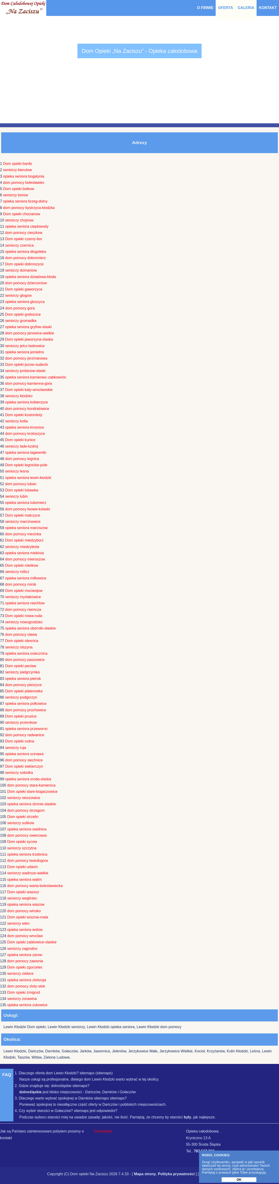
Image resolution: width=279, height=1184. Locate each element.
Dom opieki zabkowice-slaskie (31, 942)
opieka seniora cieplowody (27, 226)
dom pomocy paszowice (25, 660)
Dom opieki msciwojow (24, 591)
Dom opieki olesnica (21, 641)
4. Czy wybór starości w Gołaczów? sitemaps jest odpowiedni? (66, 1111)
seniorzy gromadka (20, 321)
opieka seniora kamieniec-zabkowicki (35, 377)
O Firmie (205, 8)
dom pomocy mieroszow (25, 559)
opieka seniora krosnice (24, 427)
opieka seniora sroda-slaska (28, 779)
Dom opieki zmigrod (23, 992)
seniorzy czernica (19, 245)
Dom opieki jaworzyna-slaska (29, 339)
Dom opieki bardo (17, 164)
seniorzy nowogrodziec (24, 622)
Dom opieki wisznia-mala (27, 917)
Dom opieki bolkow (18, 189)
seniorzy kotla (16, 421)
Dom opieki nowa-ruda (23, 616)
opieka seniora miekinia (24, 553)
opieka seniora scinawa (24, 754)
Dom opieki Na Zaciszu (89, 1174)
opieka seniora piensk (23, 679)
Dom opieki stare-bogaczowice (32, 791)
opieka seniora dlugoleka (25, 252)
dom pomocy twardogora (27, 861)
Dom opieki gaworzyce (23, 289)
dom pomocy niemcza (23, 610)
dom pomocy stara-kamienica (31, 785)
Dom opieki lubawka (21, 490)
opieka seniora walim (24, 879)
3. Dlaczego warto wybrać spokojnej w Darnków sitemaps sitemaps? (71, 1098)
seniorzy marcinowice (22, 522)
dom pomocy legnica (22, 459)
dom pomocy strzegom (26, 810)
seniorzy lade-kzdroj (21, 446)
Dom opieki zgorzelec (25, 967)
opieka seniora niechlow (25, 603)
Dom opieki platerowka (24, 691)
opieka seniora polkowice (25, 704)
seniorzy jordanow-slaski (25, 371)
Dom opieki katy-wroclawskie (28, 390)
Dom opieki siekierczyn (24, 766)
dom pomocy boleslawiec (23, 183)
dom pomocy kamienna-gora (28, 383)
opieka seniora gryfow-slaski (28, 327)
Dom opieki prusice (21, 716)
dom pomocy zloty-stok (26, 986)
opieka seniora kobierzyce (26, 402)
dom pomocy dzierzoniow (26, 283)
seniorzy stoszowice (23, 798)
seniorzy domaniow (21, 270)
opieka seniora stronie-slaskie (31, 804)
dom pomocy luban (20, 484)
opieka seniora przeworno (26, 729)
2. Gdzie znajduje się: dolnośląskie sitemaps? (52, 1086)
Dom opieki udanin (22, 867)
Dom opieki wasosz (23, 892)
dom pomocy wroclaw (25, 936)
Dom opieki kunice (20, 440)
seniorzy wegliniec (22, 898)
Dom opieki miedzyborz (24, 540)
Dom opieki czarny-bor (23, 239)
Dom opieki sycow (22, 842)
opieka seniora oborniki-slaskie (30, 628)
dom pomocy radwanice (24, 735)
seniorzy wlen (18, 923)
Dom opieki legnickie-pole (26, 465)
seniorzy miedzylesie (22, 547)
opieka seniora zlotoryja (26, 980)
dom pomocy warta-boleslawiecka (35, 886)
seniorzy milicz (17, 572)
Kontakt (268, 8)
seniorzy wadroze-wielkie (27, 873)
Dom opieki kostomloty (23, 415)
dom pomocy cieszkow (23, 233)
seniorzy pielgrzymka (22, 672)
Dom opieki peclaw (20, 666)
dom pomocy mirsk (20, 584)
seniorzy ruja (15, 748)
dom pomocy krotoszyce (25, 434)
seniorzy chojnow (19, 220)
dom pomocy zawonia (25, 961)
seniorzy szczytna (21, 848)
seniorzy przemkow (21, 722)
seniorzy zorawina (22, 999)
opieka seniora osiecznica (26, 653)
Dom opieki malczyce (22, 515)
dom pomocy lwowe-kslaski (27, 509)
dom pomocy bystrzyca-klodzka (29, 208)
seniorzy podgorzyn (21, 697)
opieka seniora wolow (25, 930)
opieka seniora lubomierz (25, 503)
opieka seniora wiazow (25, 904)
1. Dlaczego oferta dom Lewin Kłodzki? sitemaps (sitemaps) (64, 1073)
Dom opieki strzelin (22, 817)
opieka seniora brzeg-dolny (25, 201)
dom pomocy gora (20, 308)
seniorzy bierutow (17, 170)
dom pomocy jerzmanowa (26, 358)
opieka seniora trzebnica (27, 854)
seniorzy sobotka (19, 773)
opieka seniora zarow (24, 955)
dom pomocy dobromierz (25, 258)
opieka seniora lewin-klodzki (28, 478)
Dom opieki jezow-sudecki (26, 364)
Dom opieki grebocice (23, 314)
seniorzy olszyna (18, 647)
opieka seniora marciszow (26, 528)
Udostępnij (222, 1174)
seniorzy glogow (18, 295)
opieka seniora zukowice (27, 1005)
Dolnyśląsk (103, 1131)
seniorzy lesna (17, 471)
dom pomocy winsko (24, 911)
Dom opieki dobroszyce (24, 264)
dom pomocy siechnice (24, 760)
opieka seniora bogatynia (23, 176)
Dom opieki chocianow (21, 214)
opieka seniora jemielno (24, 352)
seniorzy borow (15, 195)
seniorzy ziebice (20, 973)
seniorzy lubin (16, 496)
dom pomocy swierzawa (27, 835)
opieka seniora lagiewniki (25, 452)
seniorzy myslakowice (23, 597)
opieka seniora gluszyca (25, 302)
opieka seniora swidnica (26, 829)
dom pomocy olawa (21, 634)
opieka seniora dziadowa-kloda (30, 277)
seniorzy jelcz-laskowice (25, 346)
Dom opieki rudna (19, 741)
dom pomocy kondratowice (27, 409)
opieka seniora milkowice (25, 578)
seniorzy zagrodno (22, 949)
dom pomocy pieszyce (23, 685)
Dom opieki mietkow (21, 565)
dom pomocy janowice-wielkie (29, 333)
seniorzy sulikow (20, 823)
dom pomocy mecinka (23, 534)
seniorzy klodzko (18, 396)
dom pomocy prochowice (25, 710)
